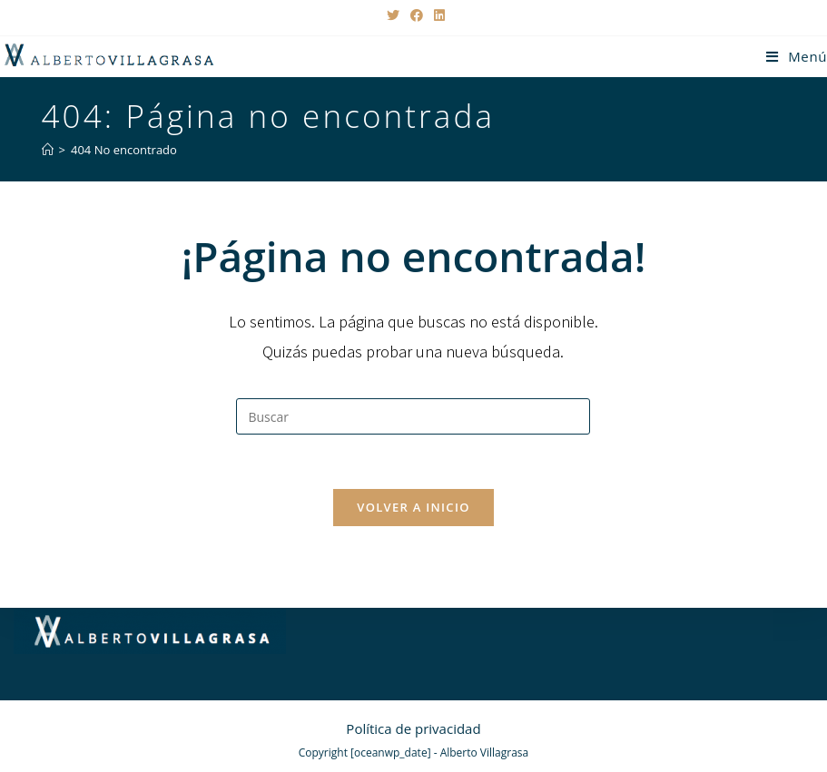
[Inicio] (48, 150)
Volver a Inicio (413, 507)
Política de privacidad (413, 728)
